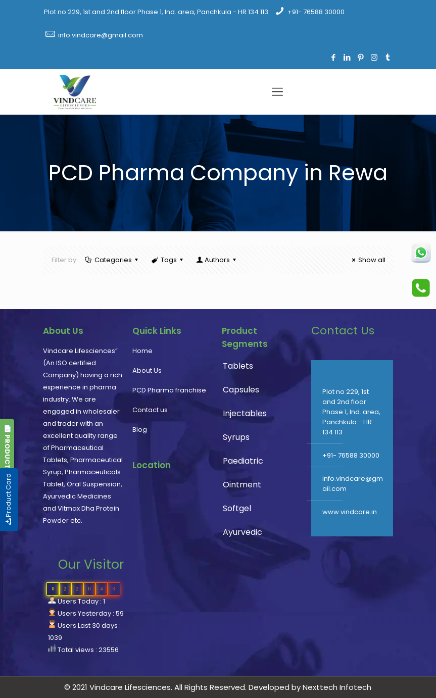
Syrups (236, 437)
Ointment (242, 484)
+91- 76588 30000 (316, 12)
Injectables (245, 413)
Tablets (238, 366)
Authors (216, 260)
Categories (112, 260)
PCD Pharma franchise (169, 390)
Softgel (237, 508)
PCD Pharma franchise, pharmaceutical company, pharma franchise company (173, 527)
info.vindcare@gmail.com (100, 35)
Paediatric (243, 461)
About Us (147, 370)
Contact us (150, 410)
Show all (367, 260)
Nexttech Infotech (336, 687)
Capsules (241, 389)
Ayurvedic (242, 532)
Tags (168, 260)
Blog (139, 429)
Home (142, 351)
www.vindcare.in (349, 512)
